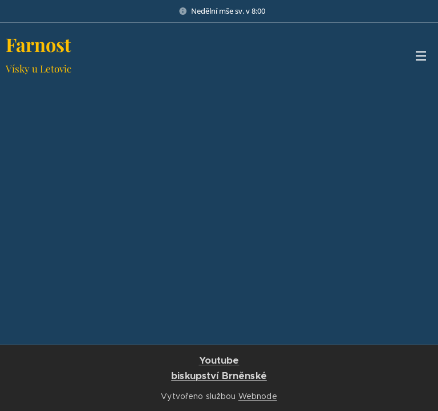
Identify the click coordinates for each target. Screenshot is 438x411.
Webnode (257, 396)
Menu (421, 56)
